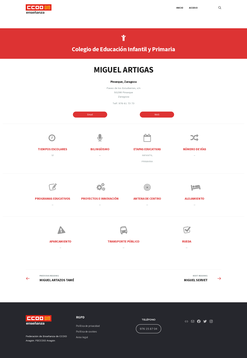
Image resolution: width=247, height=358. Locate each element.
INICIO (179, 7)
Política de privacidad (88, 325)
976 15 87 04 (148, 328)
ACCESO (193, 7)
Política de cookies (86, 331)
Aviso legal (82, 337)
